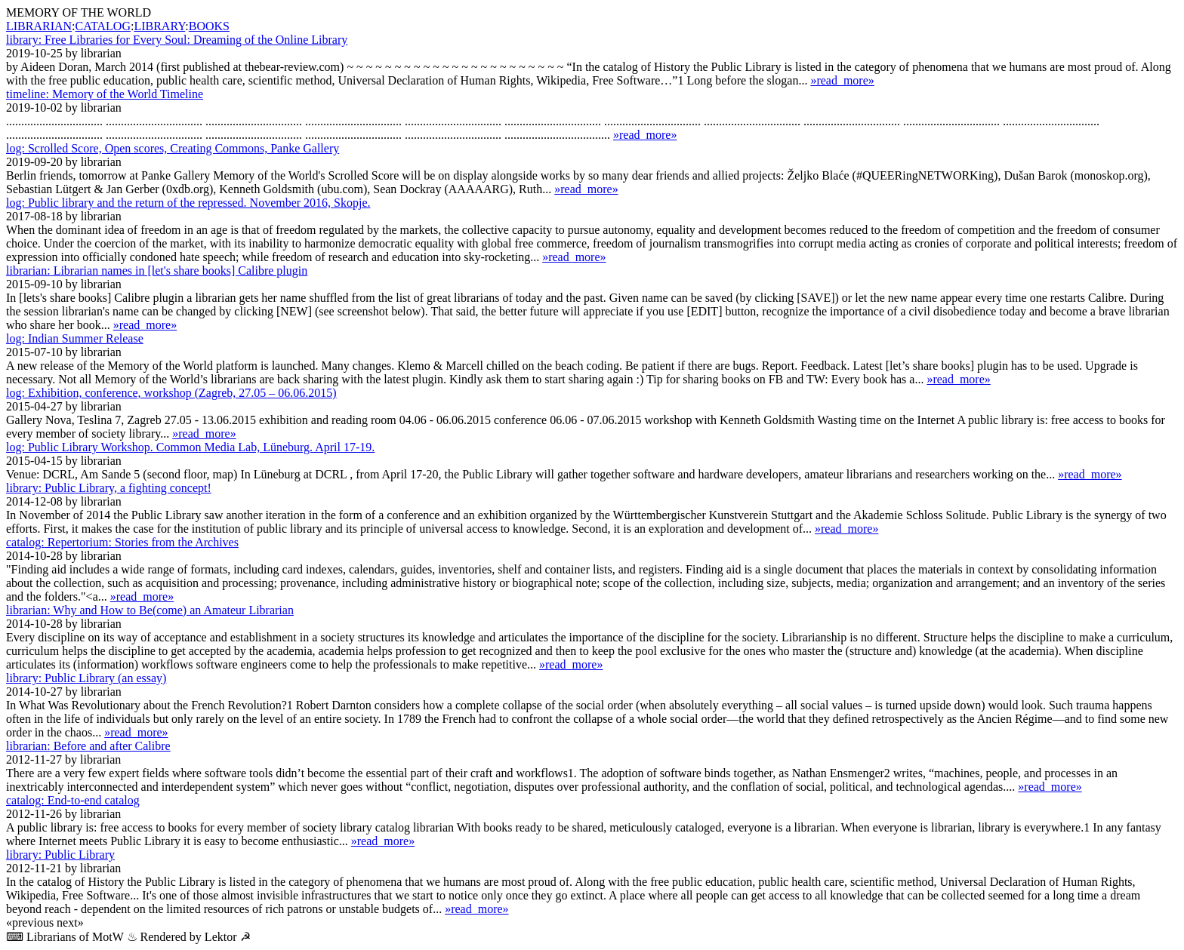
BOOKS (209, 26)
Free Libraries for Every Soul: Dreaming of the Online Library (176, 39)
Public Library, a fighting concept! (108, 487)
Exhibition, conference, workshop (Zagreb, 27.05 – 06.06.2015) (171, 392)
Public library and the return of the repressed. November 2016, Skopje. (188, 202)
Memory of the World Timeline (104, 94)
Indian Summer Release (74, 338)
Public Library (60, 854)
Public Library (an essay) (86, 678)
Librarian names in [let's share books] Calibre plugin (156, 270)
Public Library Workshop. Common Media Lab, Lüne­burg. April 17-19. (190, 447)
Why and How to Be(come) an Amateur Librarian (150, 610)
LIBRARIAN (39, 26)
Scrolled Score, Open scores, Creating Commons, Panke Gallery (172, 148)
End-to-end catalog (73, 800)
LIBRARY (159, 26)
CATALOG (103, 26)
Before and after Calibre (88, 745)
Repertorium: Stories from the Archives (122, 542)
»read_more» (842, 80)
